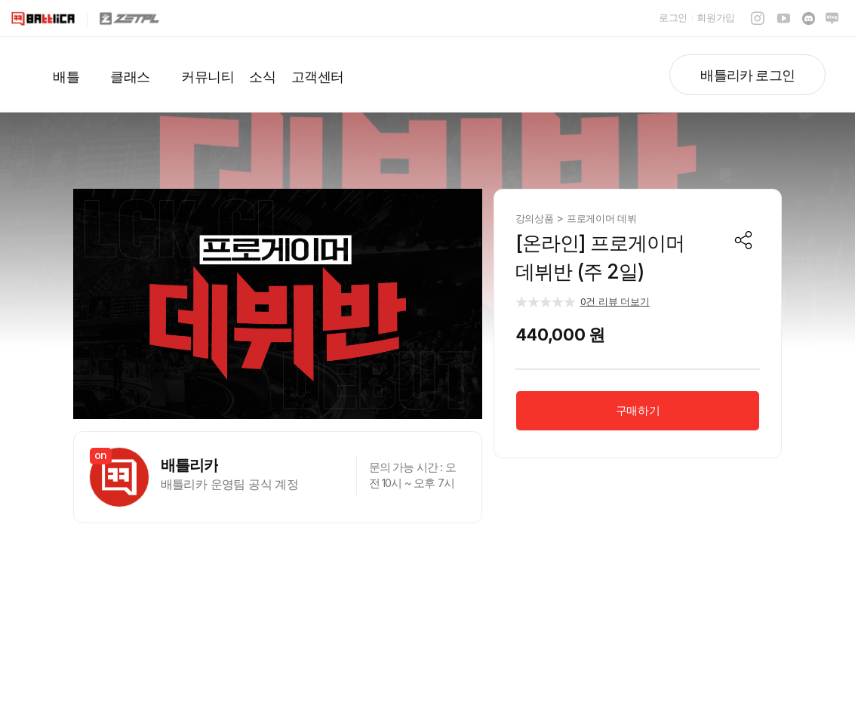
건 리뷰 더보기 (615, 301)
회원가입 (716, 17)
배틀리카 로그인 (747, 75)
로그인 (673, 17)
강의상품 (536, 218)
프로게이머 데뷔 (602, 218)
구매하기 (638, 410)
